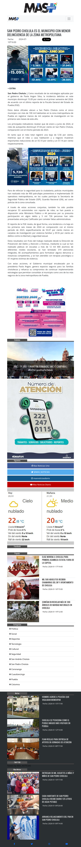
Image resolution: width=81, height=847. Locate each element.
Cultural (15, 649)
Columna (15, 684)
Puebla (14, 679)
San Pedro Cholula (19, 664)
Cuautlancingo (18, 674)
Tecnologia (16, 644)
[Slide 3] (45, 375)
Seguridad (16, 654)
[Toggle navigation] (69, 18)
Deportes (15, 639)
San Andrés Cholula (20, 659)
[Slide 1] (36, 375)
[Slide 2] (40, 375)
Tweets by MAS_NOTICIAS (19, 765)
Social (14, 634)
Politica (14, 628)
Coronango (16, 669)
